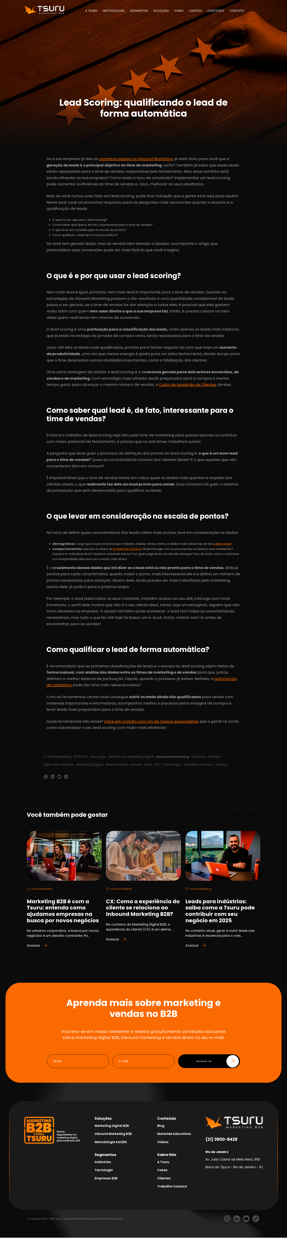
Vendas (222, 764)
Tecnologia (172, 764)
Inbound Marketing (172, 756)
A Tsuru (163, 1162)
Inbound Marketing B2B (113, 1134)
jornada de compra (127, 549)
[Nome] (78, 1061)
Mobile (136, 764)
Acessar (37, 945)
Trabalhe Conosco (172, 1186)
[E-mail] (143, 1061)
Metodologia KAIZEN (111, 1142)
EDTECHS (80, 756)
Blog (160, 1126)
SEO (157, 764)
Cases (162, 1170)
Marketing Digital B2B (112, 1126)
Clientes (164, 1178)
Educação (98, 756)
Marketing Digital (89, 764)
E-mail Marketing (57, 756)
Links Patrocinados (59, 764)
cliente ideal (222, 544)
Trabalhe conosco (198, 764)
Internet (214, 756)
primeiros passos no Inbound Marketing (136, 158)
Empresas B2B (106, 1178)
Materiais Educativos (174, 1134)
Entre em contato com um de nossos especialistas (151, 721)
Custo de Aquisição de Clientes (188, 384)
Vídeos (163, 1142)
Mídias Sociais (117, 764)
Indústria (198, 756)
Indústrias (103, 1162)
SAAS (148, 764)
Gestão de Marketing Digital (131, 756)
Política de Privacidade (109, 1218)
